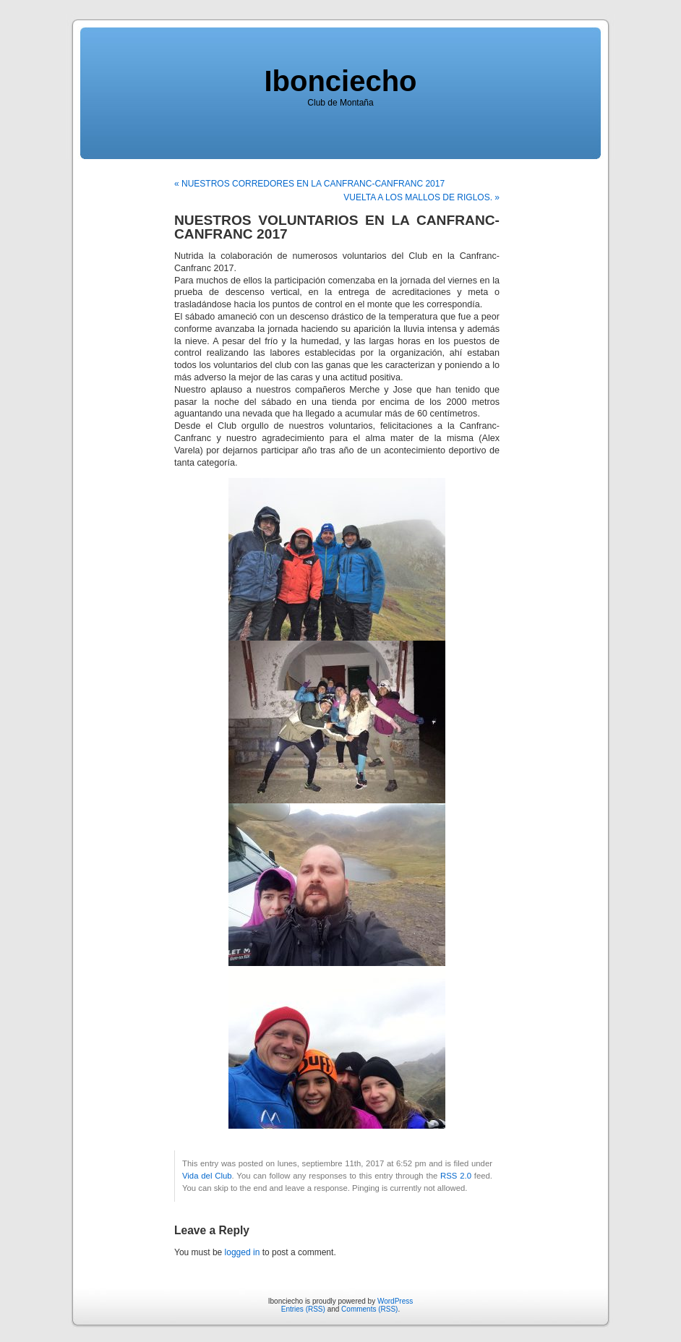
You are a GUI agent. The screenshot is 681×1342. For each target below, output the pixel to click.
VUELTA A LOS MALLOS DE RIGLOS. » (421, 197)
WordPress (395, 1301)
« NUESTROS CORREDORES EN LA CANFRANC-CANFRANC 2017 (309, 184)
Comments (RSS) (369, 1309)
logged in (242, 1252)
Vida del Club (207, 1175)
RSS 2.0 (455, 1175)
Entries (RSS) (303, 1309)
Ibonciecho (340, 81)
